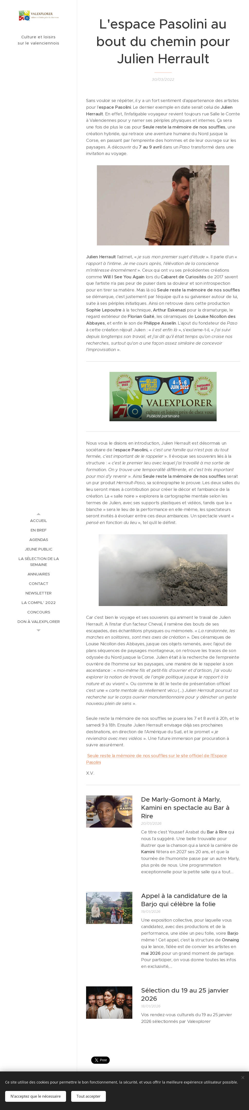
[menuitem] (39, 521)
